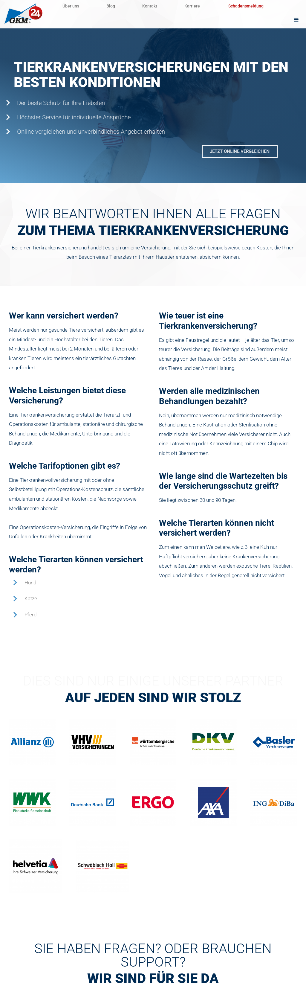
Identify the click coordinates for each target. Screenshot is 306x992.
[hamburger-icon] (296, 20)
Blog (115, 6)
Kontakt (156, 6)
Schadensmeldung (257, 6)
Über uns (72, 6)
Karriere (201, 6)
